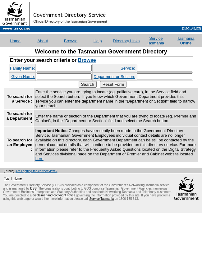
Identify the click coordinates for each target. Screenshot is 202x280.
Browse (70, 41)
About (42, 41)
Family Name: (22, 68)
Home (17, 178)
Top (6, 178)
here (39, 158)
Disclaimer (191, 28)
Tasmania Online (186, 40)
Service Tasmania (156, 40)
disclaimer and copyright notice (54, 195)
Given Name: (23, 76)
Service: (128, 68)
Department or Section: (114, 76)
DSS (33, 188)
